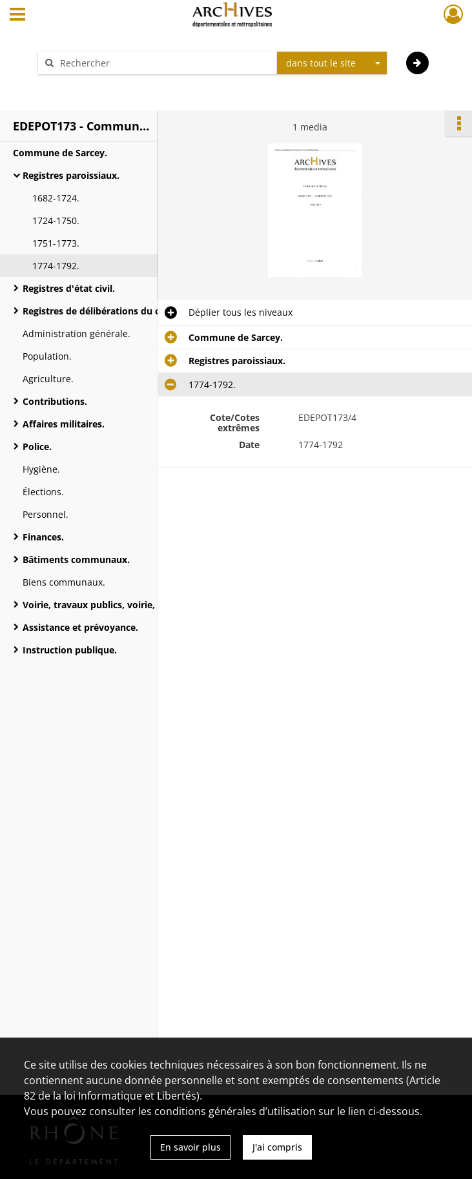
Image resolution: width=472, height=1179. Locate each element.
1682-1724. (55, 198)
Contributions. (55, 401)
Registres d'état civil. (69, 288)
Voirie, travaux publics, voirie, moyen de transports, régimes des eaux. (152, 605)
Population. (47, 356)
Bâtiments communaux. (76, 559)
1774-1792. (55, 266)
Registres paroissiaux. (71, 175)
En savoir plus (190, 1147)
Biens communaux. (64, 582)
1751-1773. (55, 243)
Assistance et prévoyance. (80, 627)
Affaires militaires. (64, 424)
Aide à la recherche (87, 85)
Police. (37, 446)
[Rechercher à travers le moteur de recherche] (164, 63)
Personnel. (45, 514)
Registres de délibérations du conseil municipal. (129, 311)
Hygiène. (41, 469)
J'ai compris (277, 1147)
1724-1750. (55, 220)
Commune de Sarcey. (60, 153)
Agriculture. (48, 379)
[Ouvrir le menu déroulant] (17, 15)
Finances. (43, 537)
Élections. (43, 492)
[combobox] (332, 63)
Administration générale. (76, 333)
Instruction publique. (70, 650)
